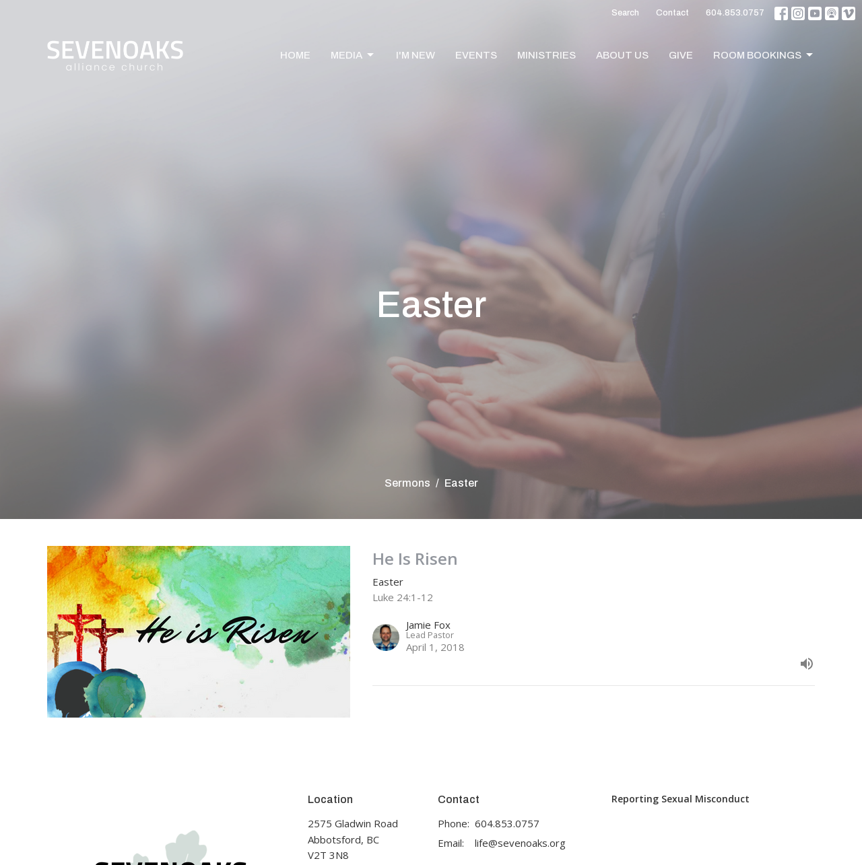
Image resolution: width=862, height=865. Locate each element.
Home (295, 55)
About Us (622, 55)
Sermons (407, 483)
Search (625, 13)
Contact (672, 13)
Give (681, 55)
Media (353, 55)
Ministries (546, 55)
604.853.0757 (735, 13)
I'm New (415, 55)
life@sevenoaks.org (520, 843)
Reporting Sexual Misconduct (680, 798)
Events (476, 55)
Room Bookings (764, 55)
